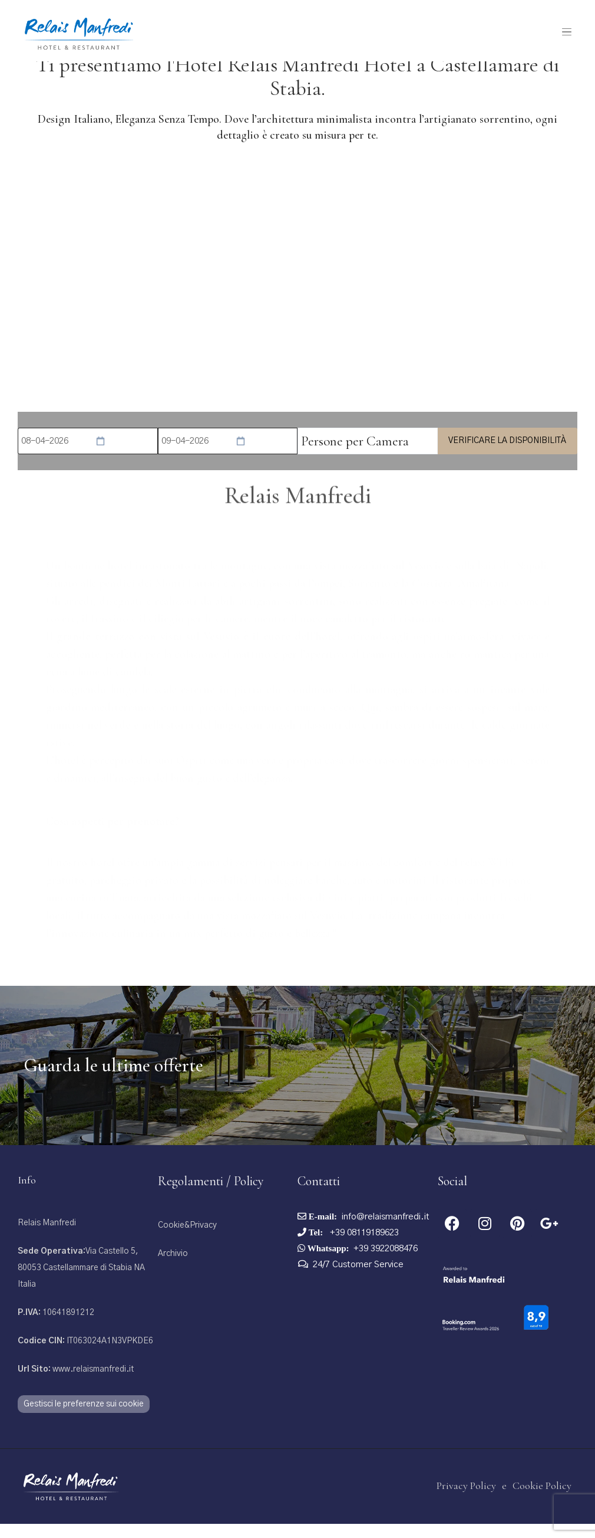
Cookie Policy (542, 1499)
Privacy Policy (466, 1499)
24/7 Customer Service (358, 1278)
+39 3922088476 (385, 1262)
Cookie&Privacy (187, 1239)
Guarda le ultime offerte (113, 1078)
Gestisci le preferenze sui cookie (84, 1418)
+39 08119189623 (363, 1246)
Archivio (173, 1267)
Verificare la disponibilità (507, 454)
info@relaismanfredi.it (385, 1230)
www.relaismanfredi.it (76, 1383)
